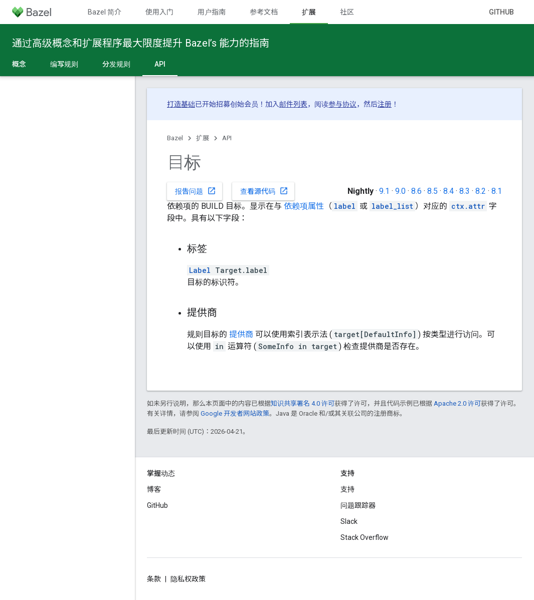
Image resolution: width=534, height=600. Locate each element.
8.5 (432, 191)
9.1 (384, 191)
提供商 (241, 334)
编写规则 (64, 64)
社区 (347, 12)
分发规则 (116, 64)
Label (200, 270)
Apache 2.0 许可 (457, 403)
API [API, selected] (159, 64)
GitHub (501, 12)
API (227, 138)
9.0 (400, 191)
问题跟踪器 (358, 505)
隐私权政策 (188, 579)
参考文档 (264, 12)
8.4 (448, 191)
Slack (349, 521)
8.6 (416, 191)
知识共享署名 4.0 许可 (302, 403)
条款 (154, 579)
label (344, 206)
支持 (347, 489)
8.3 (464, 191)
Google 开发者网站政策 (235, 413)
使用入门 (159, 12)
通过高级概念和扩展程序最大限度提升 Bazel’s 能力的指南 (140, 43)
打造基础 (181, 104)
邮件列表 (293, 104)
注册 (385, 104)
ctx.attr (468, 206)
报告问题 (195, 190)
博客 (154, 489)
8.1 (496, 191)
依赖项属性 (304, 206)
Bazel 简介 (104, 12)
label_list (392, 206)
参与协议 (342, 104)
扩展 (202, 138)
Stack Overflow (364, 537)
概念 (19, 64)
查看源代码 (264, 190)
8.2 (480, 191)
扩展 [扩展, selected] (309, 12)
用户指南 (212, 12)
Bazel (175, 138)
